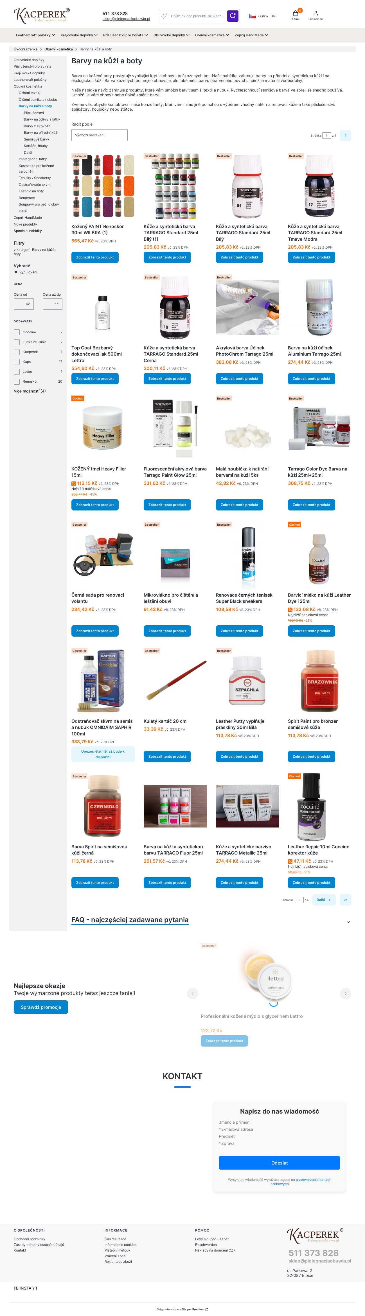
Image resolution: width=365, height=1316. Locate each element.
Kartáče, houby (36, 146)
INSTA (26, 1288)
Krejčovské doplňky (29, 73)
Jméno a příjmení (234, 1122)
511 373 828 (314, 1253)
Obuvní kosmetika (58, 49)
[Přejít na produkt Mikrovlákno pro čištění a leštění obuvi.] (175, 554)
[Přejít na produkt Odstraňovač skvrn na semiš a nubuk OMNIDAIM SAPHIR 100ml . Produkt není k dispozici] (103, 681)
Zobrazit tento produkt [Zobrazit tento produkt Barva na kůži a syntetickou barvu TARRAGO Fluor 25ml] (167, 882)
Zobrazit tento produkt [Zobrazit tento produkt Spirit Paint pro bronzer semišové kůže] (311, 756)
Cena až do (52, 294)
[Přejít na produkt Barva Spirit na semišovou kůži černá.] (103, 806)
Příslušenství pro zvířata (32, 66)
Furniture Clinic (35, 342)
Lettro (27, 371)
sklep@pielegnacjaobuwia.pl (126, 19)
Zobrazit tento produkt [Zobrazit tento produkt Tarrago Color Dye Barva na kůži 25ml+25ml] (311, 505)
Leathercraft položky (30, 79)
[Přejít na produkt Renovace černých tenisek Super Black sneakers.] (247, 554)
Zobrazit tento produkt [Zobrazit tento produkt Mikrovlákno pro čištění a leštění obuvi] (167, 631)
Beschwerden (206, 1245)
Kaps (27, 362)
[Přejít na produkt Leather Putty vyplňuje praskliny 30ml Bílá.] (247, 681)
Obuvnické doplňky (29, 60)
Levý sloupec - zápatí (212, 1239)
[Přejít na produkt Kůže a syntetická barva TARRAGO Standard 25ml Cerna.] (175, 307)
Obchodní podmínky (29, 1239)
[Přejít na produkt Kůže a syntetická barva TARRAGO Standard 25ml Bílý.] (247, 186)
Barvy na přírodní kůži (41, 132)
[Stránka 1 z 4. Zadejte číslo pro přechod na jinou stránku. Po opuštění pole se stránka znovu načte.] (326, 135)
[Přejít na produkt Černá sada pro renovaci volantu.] (103, 554)
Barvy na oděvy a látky (42, 119)
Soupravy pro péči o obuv (39, 204)
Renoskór (30, 381)
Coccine (29, 332)
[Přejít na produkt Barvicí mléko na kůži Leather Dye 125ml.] (319, 554)
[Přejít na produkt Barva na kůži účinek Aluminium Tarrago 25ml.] (319, 307)
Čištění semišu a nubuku (38, 99)
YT (35, 1288)
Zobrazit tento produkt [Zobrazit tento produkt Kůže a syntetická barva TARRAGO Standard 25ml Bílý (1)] (167, 257)
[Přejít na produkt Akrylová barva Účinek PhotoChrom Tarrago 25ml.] (247, 307)
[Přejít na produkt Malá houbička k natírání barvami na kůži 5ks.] (247, 428)
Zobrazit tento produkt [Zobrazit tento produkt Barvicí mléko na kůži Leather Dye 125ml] (311, 631)
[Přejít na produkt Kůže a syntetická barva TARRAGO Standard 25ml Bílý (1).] (175, 186)
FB (16, 1288)
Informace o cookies (120, 1245)
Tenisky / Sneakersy (35, 178)
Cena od (20, 294)
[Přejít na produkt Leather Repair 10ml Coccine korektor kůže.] (319, 806)
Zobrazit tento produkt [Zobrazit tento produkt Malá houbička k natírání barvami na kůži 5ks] (239, 505)
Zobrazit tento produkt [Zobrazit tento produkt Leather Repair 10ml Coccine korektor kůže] (311, 882)
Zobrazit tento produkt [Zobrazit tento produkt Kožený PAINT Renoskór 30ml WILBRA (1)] (95, 257)
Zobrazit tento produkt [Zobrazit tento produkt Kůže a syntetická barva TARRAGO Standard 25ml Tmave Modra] (311, 257)
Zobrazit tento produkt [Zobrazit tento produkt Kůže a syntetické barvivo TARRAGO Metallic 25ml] (239, 882)
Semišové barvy (36, 139)
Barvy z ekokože (37, 126)
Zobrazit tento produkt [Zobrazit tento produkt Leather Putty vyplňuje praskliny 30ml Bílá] (239, 756)
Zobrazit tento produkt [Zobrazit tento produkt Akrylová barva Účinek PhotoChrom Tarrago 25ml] (239, 378)
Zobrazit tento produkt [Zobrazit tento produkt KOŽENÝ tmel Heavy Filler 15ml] (95, 505)
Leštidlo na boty (31, 191)
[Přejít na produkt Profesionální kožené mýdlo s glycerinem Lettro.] (269, 976)
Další (28, 152)
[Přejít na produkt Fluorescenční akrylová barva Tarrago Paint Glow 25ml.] (175, 428)
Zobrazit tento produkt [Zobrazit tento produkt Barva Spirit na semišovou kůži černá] (95, 882)
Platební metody (117, 1250)
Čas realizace (115, 1239)
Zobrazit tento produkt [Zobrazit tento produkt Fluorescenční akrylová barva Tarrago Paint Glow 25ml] (167, 505)
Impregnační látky (33, 159)
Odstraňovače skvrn (35, 184)
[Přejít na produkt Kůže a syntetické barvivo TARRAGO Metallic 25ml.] (247, 806)
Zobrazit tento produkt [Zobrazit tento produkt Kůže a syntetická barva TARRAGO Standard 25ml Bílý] (239, 257)
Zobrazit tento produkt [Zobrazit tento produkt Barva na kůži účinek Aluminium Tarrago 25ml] (311, 378)
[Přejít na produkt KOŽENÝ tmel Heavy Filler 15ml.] (103, 428)
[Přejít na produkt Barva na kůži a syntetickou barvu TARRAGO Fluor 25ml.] (175, 806)
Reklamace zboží (118, 1261)
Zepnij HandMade (28, 217)
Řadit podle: (82, 124)
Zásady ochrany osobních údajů (39, 1245)
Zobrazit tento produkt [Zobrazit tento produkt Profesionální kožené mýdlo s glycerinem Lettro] (224, 1041)
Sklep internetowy (180, 1309)
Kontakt (20, 1250)
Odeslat (279, 1163)
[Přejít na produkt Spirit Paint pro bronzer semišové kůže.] (319, 681)
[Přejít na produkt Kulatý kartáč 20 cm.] (175, 681)
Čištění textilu (29, 93)
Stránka (316, 135)
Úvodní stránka (26, 49)
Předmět (227, 1136)
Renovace (27, 198)
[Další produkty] (324, 899)
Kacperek (30, 352)
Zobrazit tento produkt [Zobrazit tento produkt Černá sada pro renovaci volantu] (95, 631)
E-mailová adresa (237, 1129)
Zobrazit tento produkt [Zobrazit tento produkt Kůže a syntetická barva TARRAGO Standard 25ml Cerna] (167, 378)
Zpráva (228, 1143)
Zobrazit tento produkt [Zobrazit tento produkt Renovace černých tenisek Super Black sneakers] (239, 631)
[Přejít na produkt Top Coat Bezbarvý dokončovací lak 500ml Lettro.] (103, 307)
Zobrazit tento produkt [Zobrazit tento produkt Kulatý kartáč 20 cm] (167, 756)
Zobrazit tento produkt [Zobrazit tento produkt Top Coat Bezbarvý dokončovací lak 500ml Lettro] (95, 378)
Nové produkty (25, 224)
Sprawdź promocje (41, 1007)
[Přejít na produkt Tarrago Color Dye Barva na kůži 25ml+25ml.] (319, 428)
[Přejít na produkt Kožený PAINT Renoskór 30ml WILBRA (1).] (103, 186)
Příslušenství (34, 113)
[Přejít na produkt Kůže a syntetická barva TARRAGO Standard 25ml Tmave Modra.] (319, 186)
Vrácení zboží (115, 1256)
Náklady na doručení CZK (215, 1250)
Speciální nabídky (28, 231)
